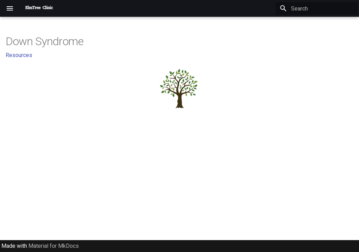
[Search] (317, 8)
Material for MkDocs (53, 246)
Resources (19, 55)
